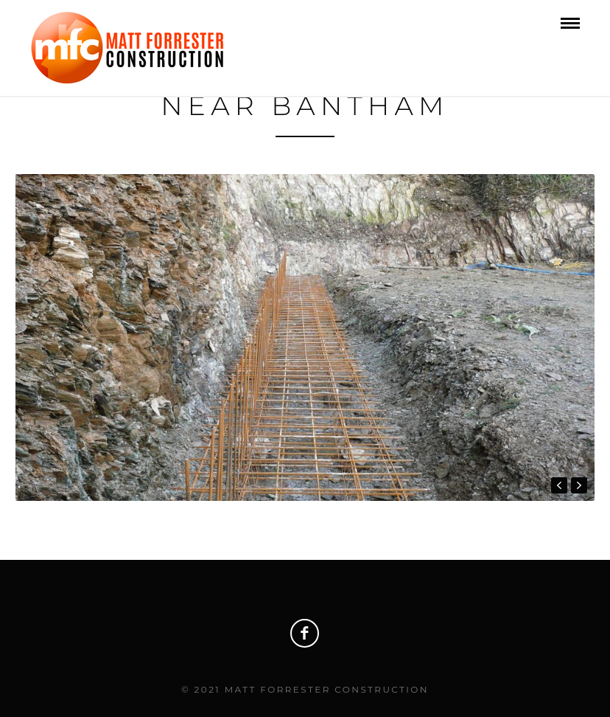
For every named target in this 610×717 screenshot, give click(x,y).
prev (559, 485)
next (579, 485)
